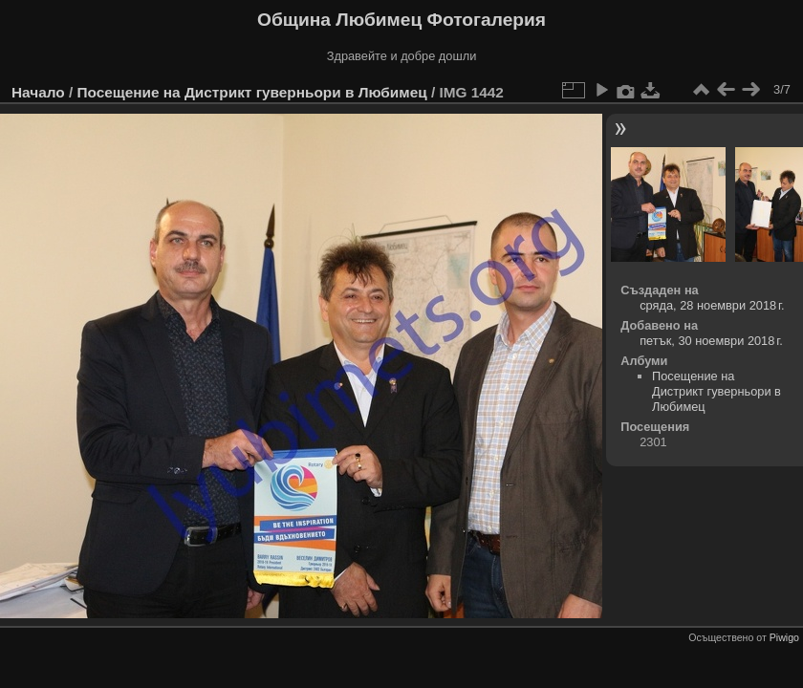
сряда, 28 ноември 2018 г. (712, 305)
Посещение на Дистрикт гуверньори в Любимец (251, 92)
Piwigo (784, 637)
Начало (38, 92)
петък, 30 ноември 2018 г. (711, 340)
